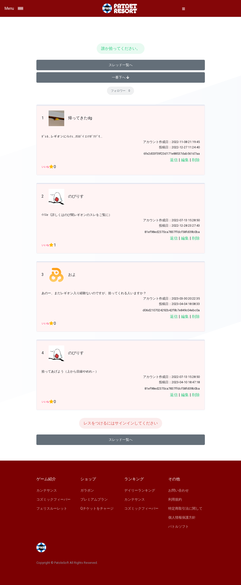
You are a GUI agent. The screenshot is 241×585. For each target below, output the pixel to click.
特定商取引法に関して (185, 508)
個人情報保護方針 (182, 517)
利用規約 (175, 499)
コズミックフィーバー (53, 499)
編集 (185, 160)
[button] (184, 9)
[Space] (120, 8)
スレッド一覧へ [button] (121, 65)
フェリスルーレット (51, 508)
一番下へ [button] (120, 77)
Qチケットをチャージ (97, 508)
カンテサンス (46, 490)
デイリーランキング (139, 490)
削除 (196, 160)
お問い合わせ (178, 490)
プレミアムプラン (94, 499)
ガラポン (87, 490)
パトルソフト (178, 526)
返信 (174, 160)
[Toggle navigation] (33, 8)
